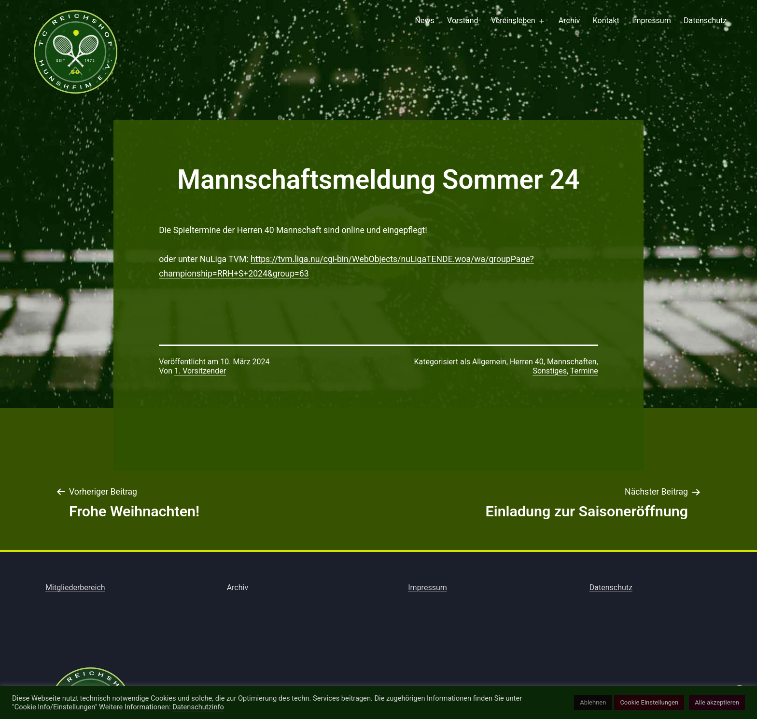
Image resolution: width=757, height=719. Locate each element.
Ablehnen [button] (593, 702)
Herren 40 (527, 361)
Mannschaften (572, 361)
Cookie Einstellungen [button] (649, 702)
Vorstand (462, 20)
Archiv (569, 20)
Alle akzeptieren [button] (717, 702)
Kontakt (606, 20)
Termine (584, 370)
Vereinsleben (513, 20)
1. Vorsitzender (200, 370)
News (425, 20)
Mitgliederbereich (75, 587)
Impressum (651, 20)
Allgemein (489, 361)
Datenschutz (705, 20)
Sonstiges (550, 370)
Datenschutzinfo (198, 707)
